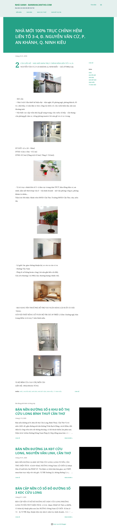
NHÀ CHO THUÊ (40, 12)
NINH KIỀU (92, 82)
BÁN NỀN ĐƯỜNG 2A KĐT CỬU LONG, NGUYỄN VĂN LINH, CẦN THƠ (43, 451)
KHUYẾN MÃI (92, 75)
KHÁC (90, 72)
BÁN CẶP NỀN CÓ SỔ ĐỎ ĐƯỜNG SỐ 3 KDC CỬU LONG (43, 490)
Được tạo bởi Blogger (58, 524)
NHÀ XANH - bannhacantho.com (33, 4)
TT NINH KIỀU (92, 85)
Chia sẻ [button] (91, 63)
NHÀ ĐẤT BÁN (92, 80)
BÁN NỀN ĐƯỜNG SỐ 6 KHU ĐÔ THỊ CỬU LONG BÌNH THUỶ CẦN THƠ (42, 411)
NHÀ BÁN (28, 12)
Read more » (69, 438)
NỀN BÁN (17, 12)
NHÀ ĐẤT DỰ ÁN (55, 12)
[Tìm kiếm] (93, 5)
